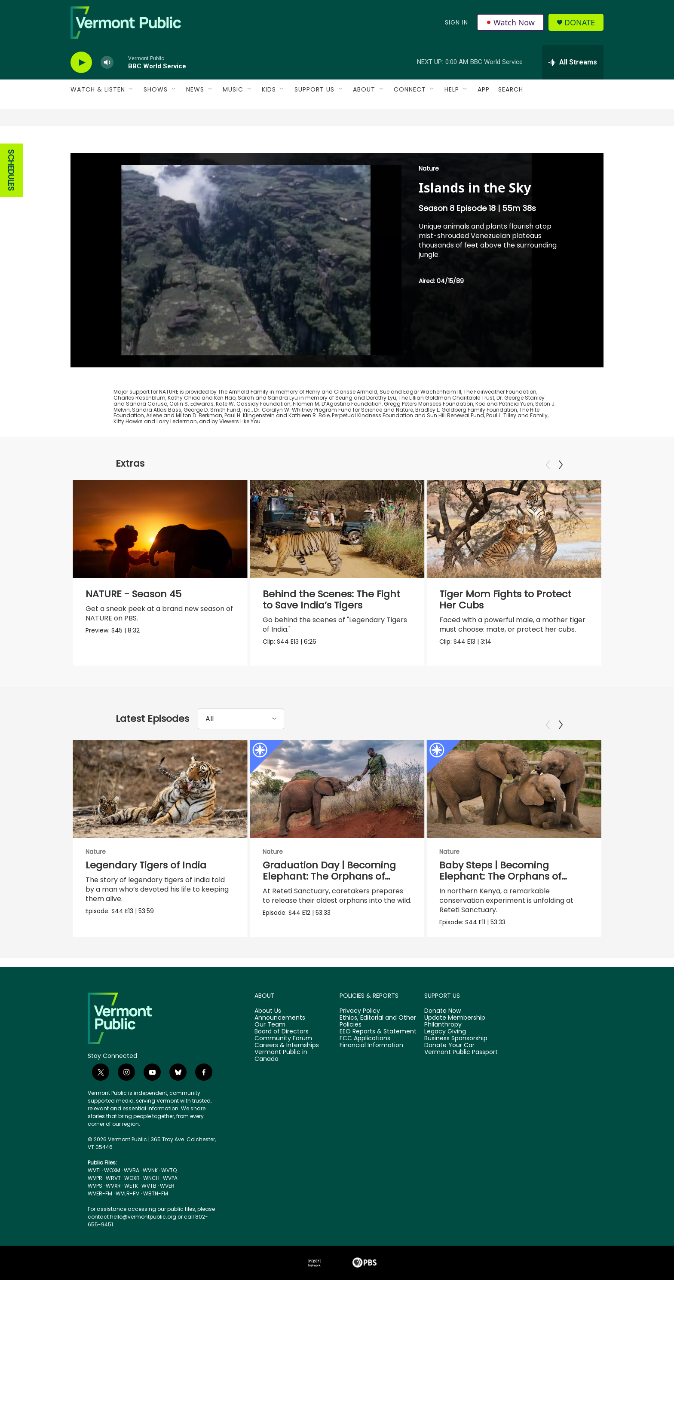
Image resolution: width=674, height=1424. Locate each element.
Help (451, 89)
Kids (269, 89)
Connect (410, 89)
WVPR (95, 1220)
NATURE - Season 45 (133, 594)
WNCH (151, 1220)
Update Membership (454, 1060)
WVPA (170, 1220)
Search (510, 89)
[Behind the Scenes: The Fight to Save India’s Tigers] (337, 529)
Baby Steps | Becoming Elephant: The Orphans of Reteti (499, 899)
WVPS (95, 1228)
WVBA (131, 1212)
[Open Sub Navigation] (131, 89)
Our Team (269, 1067)
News (195, 89)
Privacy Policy (360, 1053)
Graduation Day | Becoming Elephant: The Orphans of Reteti (344, 899)
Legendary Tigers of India (146, 887)
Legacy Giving (445, 1074)
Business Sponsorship (455, 1080)
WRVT (113, 1220)
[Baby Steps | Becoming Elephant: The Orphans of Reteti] (513, 811)
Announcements (279, 1060)
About (364, 89)
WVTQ (169, 1212)
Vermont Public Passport (461, 1094)
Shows (156, 89)
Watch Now (510, 22)
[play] (81, 62)
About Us (267, 1053)
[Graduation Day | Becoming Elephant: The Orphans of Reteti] (352, 811)
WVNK (150, 1212)
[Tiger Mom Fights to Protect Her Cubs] (513, 529)
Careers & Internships (286, 1087)
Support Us (314, 89)
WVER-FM (100, 1236)
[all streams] (573, 62)
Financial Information (371, 1087)
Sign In (456, 22)
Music (233, 89)
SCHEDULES (11, 170)
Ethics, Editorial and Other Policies (378, 1064)
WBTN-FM (155, 1236)
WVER (167, 1228)
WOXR (132, 1220)
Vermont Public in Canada (280, 1098)
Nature (429, 168)
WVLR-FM (128, 1236)
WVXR (113, 1228)
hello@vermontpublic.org (143, 1259)
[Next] (560, 465)
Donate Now (442, 1053)
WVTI (94, 1212)
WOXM (112, 1212)
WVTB (148, 1228)
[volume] (107, 62)
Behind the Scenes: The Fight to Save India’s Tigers (331, 599)
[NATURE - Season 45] (160, 529)
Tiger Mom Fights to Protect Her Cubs (505, 599)
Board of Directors (281, 1074)
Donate (579, 22)
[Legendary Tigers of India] (160, 811)
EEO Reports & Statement (378, 1074)
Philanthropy (443, 1067)
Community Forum (283, 1080)
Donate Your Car (449, 1087)
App (484, 89)
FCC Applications (365, 1080)
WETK (131, 1228)
